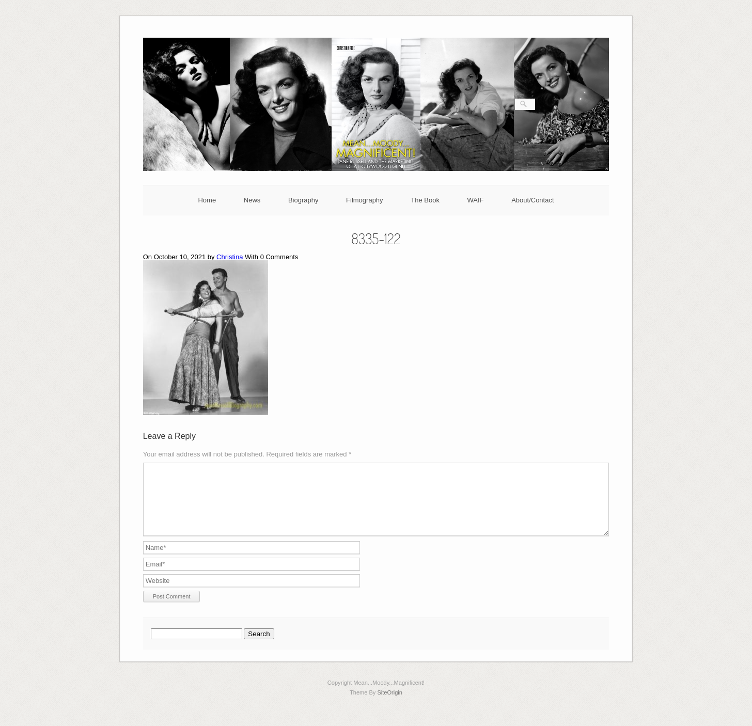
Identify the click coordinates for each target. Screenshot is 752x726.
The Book (425, 200)
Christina (229, 257)
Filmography (364, 200)
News (252, 200)
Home (207, 200)
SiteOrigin (389, 705)
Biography (303, 200)
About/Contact (532, 200)
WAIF (475, 200)
